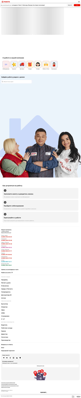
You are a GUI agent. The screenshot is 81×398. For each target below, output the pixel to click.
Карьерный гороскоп (8, 350)
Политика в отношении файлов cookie (8, 382)
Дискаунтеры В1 (6, 295)
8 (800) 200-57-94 (6, 258)
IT (3, 319)
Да (77, 5)
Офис (3, 310)
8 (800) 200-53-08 (6, 240)
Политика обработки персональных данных (9, 384)
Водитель (4, 325)
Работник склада (6, 328)
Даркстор (4, 334)
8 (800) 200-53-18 (6, 247)
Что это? (73, 397)
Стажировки (5, 316)
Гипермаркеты (5, 292)
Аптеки (3, 298)
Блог (2, 347)
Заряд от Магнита (7, 289)
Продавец (4, 280)
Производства (5, 340)
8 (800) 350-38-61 (6, 265)
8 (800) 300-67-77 (6, 251)
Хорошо (78, 396)
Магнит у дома (6, 283)
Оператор (4, 307)
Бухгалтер (4, 304)
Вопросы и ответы (7, 344)
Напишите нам (40, 365)
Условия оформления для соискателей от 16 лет (10, 385)
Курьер (3, 331)
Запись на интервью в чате (9, 269)
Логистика (4, 337)
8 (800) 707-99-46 (6, 254)
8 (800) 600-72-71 (6, 261)
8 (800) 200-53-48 (6, 244)
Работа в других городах (5, 387)
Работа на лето (7, 272)
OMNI (3, 313)
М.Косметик (5, 286)
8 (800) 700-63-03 (6, 237)
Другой (70, 5)
